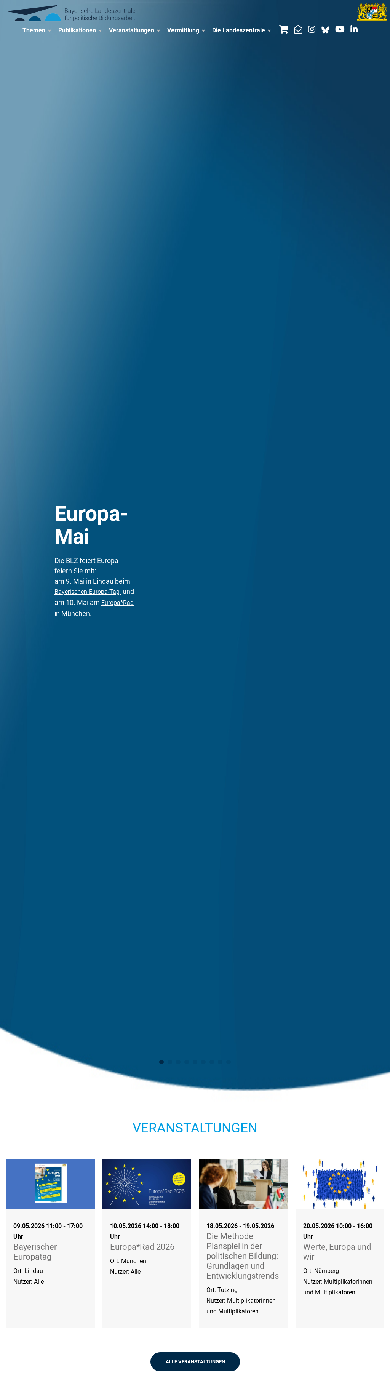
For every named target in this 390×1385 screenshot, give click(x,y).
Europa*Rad (117, 602)
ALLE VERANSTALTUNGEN (195, 1361)
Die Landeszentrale (241, 30)
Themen (36, 30)
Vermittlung (186, 30)
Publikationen (79, 30)
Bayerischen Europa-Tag (87, 591)
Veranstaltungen (134, 30)
